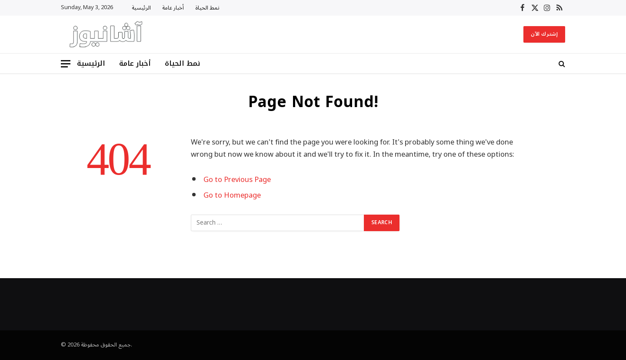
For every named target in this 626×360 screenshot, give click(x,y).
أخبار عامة (173, 8)
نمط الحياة (207, 8)
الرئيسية (141, 8)
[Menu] (65, 64)
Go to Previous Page (237, 179)
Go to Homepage (232, 195)
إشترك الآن (544, 34)
